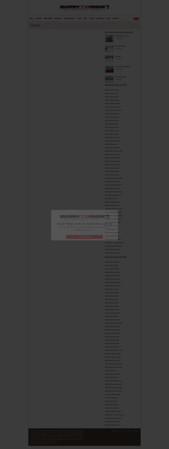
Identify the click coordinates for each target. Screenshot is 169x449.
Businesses (100, 18)
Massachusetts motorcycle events (113, 151)
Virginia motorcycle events (112, 236)
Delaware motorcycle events (112, 114)
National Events (69, 18)
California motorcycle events (112, 103)
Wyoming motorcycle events (112, 253)
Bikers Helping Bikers (120, 77)
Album (129, 431)
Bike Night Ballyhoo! (120, 46)
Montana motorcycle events (112, 168)
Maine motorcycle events (111, 144)
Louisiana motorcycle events (112, 141)
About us (116, 18)
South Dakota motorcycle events (113, 219)
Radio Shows (48, 18)
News (85, 18)
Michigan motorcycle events (112, 154)
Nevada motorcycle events (112, 175)
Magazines (58, 18)
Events (79, 18)
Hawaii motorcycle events (111, 124)
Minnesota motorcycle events (112, 158)
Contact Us (135, 431)
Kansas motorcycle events (111, 134)
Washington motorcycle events (113, 239)
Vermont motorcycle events (112, 232)
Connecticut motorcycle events (113, 110)
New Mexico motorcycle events (113, 185)
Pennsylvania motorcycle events (113, 209)
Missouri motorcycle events (112, 164)
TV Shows (38, 18)
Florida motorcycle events (111, 117)
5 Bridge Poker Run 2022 (122, 36)
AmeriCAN (117, 56)
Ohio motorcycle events (111, 198)
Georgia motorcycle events (112, 120)
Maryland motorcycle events (112, 147)
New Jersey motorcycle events (112, 181)
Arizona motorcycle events (112, 97)
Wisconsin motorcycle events (112, 249)
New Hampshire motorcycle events (114, 178)
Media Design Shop (55, 443)
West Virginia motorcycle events (113, 246)
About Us (114, 431)
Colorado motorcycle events (112, 107)
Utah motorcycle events (111, 229)
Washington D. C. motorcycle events (114, 243)
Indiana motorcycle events (112, 130)
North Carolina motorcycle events (113, 192)
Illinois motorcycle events (111, 127)
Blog (120, 431)
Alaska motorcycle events (111, 93)
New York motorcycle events (112, 188)
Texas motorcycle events (111, 225)
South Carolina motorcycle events (114, 215)
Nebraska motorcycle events (112, 171)
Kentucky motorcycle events (112, 137)
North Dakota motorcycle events (113, 195)
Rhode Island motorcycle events (113, 212)
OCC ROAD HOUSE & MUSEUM (123, 66)
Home (31, 18)
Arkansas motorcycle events (112, 100)
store (108, 18)
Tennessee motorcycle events (112, 222)
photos (91, 18)
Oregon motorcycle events (112, 205)
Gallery (124, 431)
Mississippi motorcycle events (112, 161)
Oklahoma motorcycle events (112, 202)
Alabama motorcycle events (112, 90)
